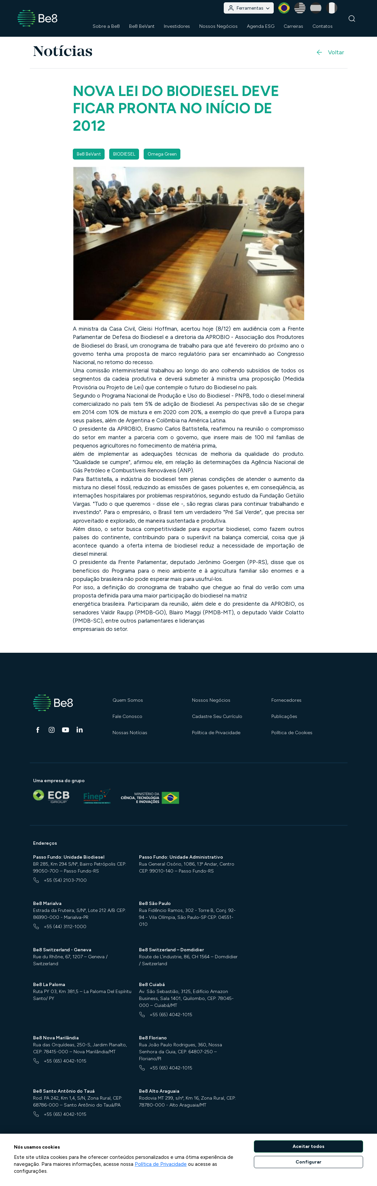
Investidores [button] (177, 26)
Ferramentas (248, 8)
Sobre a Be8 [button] (106, 26)
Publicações (284, 716)
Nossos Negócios (211, 700)
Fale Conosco (127, 716)
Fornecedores (286, 700)
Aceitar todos (308, 1146)
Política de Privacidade (216, 732)
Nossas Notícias (130, 732)
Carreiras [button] (293, 26)
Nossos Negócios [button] (218, 26)
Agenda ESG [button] (260, 26)
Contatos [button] (322, 26)
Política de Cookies (291, 732)
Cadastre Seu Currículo (217, 716)
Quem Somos (128, 700)
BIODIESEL (124, 154)
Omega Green (162, 154)
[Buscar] (352, 18)
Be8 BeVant (142, 26)
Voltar (329, 52)
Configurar (308, 1162)
